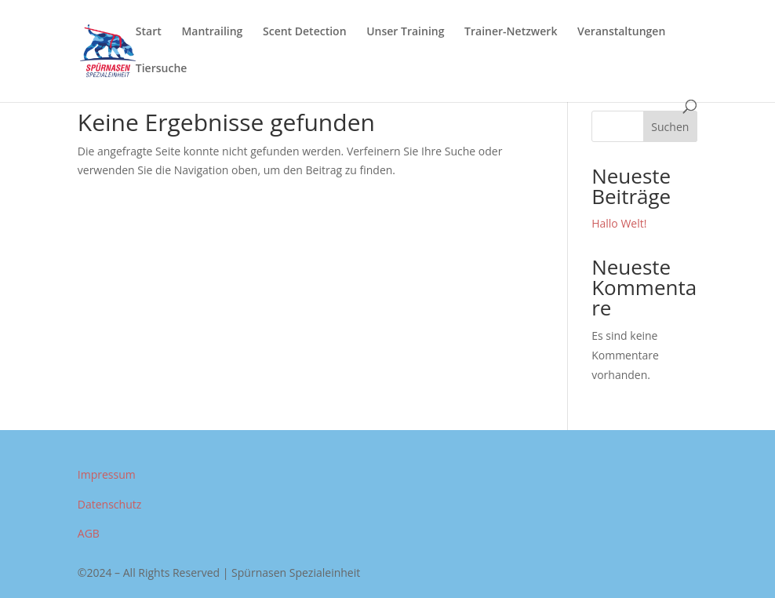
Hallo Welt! (618, 223)
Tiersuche (161, 69)
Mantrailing (211, 32)
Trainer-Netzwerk (510, 32)
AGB (89, 533)
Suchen (670, 126)
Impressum (107, 474)
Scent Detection (305, 32)
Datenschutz (109, 504)
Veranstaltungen (621, 32)
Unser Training (405, 32)
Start (149, 32)
